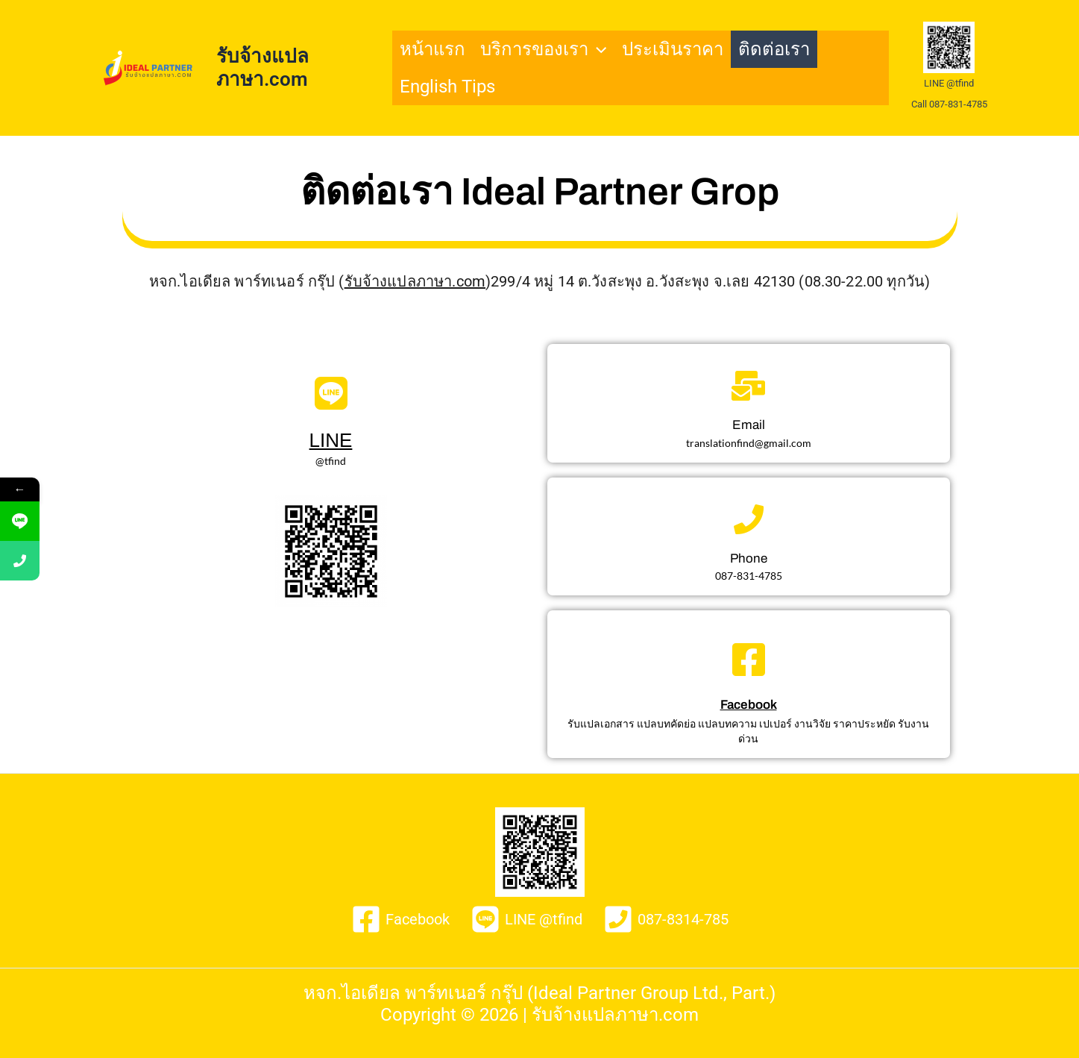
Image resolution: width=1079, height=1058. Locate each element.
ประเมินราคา (672, 49)
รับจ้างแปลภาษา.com (262, 67)
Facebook (748, 705)
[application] (597, 49)
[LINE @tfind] (526, 919)
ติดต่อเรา (774, 49)
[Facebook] (748, 659)
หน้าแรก (432, 49)
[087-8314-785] (665, 919)
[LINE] (331, 393)
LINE (331, 440)
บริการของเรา (543, 49)
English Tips (447, 86)
